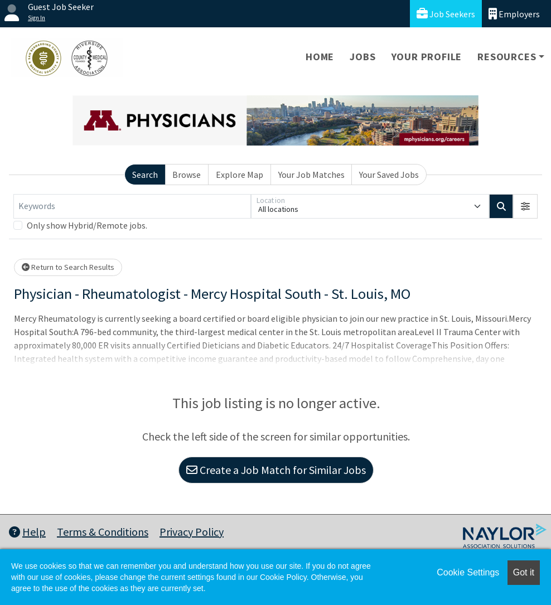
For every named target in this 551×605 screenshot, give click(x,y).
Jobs (362, 56)
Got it (523, 572)
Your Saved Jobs (389, 174)
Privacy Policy (192, 532)
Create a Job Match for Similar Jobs (276, 470)
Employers (514, 14)
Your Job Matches (311, 174)
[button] (525, 206)
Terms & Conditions (102, 532)
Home (320, 56)
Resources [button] (506, 56)
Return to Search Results (68, 267)
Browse (186, 174)
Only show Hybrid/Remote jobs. (87, 225)
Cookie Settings (468, 572)
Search (145, 174)
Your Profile (427, 56)
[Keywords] (132, 206)
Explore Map (239, 174)
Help (27, 532)
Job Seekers (446, 14)
